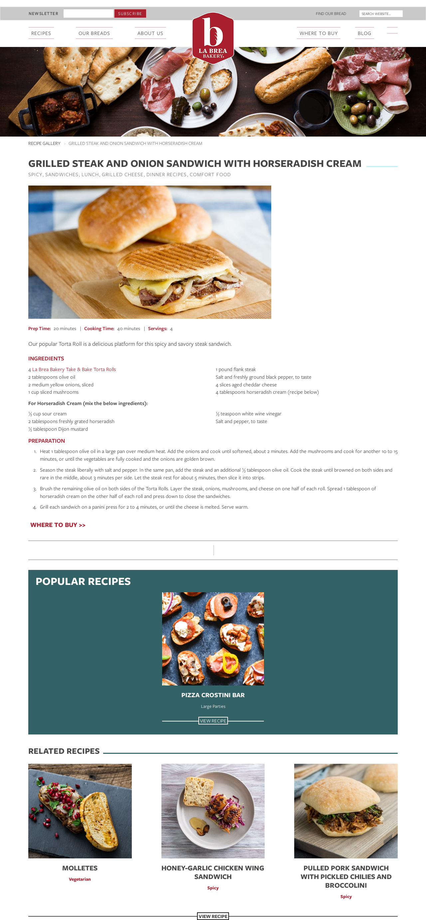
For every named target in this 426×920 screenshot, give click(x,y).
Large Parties (213, 706)
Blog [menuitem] (364, 33)
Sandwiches (62, 174)
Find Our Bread (331, 13)
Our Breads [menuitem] (94, 33)
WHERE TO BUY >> (58, 524)
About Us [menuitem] (150, 33)
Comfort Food (210, 174)
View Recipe (213, 720)
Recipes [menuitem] (41, 33)
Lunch (90, 174)
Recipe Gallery (44, 143)
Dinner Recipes (166, 174)
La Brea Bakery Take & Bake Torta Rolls (74, 369)
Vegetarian (80, 879)
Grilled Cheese (122, 174)
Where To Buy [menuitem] (319, 33)
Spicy (35, 174)
